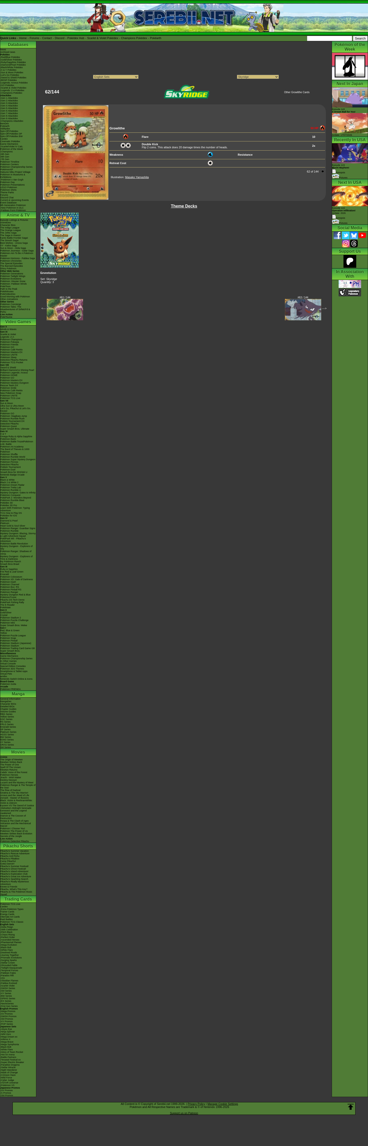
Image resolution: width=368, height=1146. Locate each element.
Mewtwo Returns (8, 770)
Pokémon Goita (8, 684)
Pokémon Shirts (8, 190)
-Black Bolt (5, 947)
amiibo (3, 676)
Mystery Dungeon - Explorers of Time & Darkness (16, 557)
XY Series (5, 742)
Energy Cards (7, 914)
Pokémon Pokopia (9, 342)
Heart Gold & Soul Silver (12, 526)
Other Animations (9, 299)
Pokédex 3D (6, 503)
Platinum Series (8, 732)
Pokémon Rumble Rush (12, 418)
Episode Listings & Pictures (14, 220)
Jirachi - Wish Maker (10, 777)
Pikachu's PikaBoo (9, 858)
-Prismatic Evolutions (11, 957)
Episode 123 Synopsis (340, 169)
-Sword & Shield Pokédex (13, 77)
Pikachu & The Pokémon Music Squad (16, 893)
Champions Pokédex (134, 38)
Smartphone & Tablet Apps (13, 671)
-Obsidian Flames (9, 980)
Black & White (7, 480)
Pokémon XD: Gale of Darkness (16, 579)
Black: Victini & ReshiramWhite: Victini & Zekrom (16, 801)
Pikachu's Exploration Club (14, 874)
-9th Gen (4, 154)
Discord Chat (7, 197)
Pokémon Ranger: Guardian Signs (17, 528)
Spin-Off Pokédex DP (11, 133)
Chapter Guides (8, 709)
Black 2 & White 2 (9, 482)
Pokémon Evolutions (10, 278)
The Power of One (9, 764)
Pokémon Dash (8, 582)
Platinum (4, 523)
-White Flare (6, 950)
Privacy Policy (196, 1103)
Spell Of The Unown (10, 767)
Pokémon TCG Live (10, 398)
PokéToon (5, 286)
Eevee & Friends (8, 886)
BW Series (5, 737)
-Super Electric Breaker (12, 1062)
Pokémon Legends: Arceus (14, 372)
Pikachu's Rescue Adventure (14, 853)
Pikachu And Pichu (9, 856)
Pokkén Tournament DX (12, 421)
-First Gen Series (9, 1006)
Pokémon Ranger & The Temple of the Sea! (18, 786)
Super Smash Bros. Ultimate (14, 429)
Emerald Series (8, 727)
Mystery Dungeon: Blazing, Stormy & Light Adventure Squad (18, 534)
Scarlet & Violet (8, 334)
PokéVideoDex (7, 294)
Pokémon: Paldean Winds (13, 284)
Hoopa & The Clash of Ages (14, 821)
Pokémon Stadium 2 (10, 617)
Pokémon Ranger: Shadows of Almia (15, 552)
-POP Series (6, 1024)
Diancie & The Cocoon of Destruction (13, 817)
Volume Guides (8, 711)
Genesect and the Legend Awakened (13, 811)
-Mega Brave (7, 1042)
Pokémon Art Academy (12, 446)
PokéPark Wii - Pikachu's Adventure (13, 539)
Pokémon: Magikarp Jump (13, 416)
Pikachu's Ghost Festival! (13, 869)
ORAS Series (7, 744)
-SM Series (6, 991)
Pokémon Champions (11, 339)
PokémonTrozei (8, 597)
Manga (18, 694)
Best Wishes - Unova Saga (14, 243)
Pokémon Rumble (9, 531)
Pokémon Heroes (9, 775)
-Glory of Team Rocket (11, 1052)
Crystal (3, 615)
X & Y (3, 434)
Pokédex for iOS (8, 515)
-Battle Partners (8, 1057)
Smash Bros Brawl (9, 564)
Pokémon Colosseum (11, 577)
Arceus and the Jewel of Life (14, 795)
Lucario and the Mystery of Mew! (16, 782)
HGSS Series (7, 734)
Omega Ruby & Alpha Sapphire (16, 436)
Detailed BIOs (7, 706)
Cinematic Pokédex (10, 141)
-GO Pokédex (7, 85)
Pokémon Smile (8, 388)
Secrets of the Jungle (11, 836)
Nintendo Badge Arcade (12, 474)
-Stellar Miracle (8, 1067)
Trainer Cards (7, 911)
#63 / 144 (303, 297)
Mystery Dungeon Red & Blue (15, 594)
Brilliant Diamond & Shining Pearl (17, 370)
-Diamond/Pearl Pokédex (13, 65)
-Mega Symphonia (9, 1044)
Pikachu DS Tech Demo (12, 600)
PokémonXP (6, 169)
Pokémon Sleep (8, 357)
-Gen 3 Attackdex (9, 103)
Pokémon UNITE (9, 354)
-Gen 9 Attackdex (9, 118)
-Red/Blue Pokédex (10, 57)
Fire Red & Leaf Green (12, 571)
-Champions (6, 151)
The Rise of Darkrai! (10, 790)
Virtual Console (8, 663)
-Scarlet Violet (7, 985)
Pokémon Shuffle (9, 454)
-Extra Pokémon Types (12, 909)
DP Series (5, 729)
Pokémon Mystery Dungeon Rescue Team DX (14, 384)
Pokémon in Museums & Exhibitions (12, 175)
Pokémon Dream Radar (12, 485)
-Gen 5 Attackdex (9, 108)
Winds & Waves (8, 329)
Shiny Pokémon (8, 268)
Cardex (4, 139)
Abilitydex (5, 128)
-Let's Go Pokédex (9, 75)
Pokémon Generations (11, 273)
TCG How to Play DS (11, 513)
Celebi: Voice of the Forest (13, 772)
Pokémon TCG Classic (12, 922)
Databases (18, 44)
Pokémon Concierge (10, 304)
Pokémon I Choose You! (12, 828)
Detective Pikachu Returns (13, 360)
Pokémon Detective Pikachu (14, 841)
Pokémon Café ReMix (11, 349)
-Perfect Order (7, 937)
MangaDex (6, 701)
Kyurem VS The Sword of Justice (17, 805)
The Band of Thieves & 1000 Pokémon (14, 450)
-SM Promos (6, 1019)
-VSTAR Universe (9, 1082)
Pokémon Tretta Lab (10, 487)
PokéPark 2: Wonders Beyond (15, 497)
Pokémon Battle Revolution (14, 543)
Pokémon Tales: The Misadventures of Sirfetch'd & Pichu (15, 309)
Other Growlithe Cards (296, 92)
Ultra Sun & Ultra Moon (12, 406)
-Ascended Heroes (9, 939)
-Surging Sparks (8, 960)
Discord (59, 38)
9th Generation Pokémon (13, 205)
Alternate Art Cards (10, 917)
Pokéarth (155, 38)
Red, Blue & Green (10, 630)
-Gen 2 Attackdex (9, 100)
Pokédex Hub (75, 38)
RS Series (5, 722)
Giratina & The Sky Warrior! (14, 792)
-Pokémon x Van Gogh (11, 179)
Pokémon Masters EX (11, 352)
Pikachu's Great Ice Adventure (15, 876)
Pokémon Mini (7, 622)
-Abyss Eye (6, 1029)
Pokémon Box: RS (9, 587)
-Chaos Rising (7, 934)
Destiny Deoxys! (8, 780)
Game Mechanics (9, 144)
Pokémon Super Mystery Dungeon (18, 459)
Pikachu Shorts (18, 846)
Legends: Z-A (7, 337)
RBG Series (6, 714)
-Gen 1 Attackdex (9, 98)
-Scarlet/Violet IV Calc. (11, 146)
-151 (2, 978)
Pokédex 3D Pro (8, 505)
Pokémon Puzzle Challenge (14, 620)
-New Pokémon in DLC (12, 207)
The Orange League (10, 230)
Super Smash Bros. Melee (13, 625)
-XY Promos (6, 1021)
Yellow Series (7, 716)
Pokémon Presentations (12, 185)
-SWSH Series (7, 988)
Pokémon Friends (9, 344)
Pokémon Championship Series (16, 167)
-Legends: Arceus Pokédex (14, 82)
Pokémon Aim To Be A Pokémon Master (16, 254)
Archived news (7, 52)
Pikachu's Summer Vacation (14, 851)
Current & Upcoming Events (14, 200)
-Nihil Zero (5, 1034)
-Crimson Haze (8, 1075)
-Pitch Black (6, 932)
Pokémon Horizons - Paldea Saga (17, 258)
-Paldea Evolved (8, 983)
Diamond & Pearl (9, 520)
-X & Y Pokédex (8, 70)
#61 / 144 (65, 297)
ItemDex (4, 123)
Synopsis (338, 218)
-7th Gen (4, 159)
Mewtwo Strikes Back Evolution (16, 833)
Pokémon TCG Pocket (11, 362)
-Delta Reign (6, 927)
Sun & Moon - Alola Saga (13, 248)
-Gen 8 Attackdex (9, 116)
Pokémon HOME (9, 375)
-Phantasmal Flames (10, 942)
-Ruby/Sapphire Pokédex (13, 62)
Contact (47, 38)
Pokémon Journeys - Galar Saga (17, 250)
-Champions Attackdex (11, 121)
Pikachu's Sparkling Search (14, 879)
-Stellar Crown (7, 962)
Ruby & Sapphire (9, 569)
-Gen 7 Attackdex (9, 113)
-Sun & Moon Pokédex (11, 72)
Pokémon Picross (9, 462)
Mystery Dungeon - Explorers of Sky (16, 547)
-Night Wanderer (8, 1070)
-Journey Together (9, 955)
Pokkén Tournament (10, 467)
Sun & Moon (6, 403)
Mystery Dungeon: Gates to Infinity (18, 492)
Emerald (4, 574)
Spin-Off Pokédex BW (11, 136)
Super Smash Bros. (10, 651)
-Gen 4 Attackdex (9, 105)
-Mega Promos (7, 1011)
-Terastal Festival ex (10, 1059)
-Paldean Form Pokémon (13, 210)
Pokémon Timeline (9, 162)
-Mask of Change (9, 1072)
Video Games (18, 322)
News (3, 49)
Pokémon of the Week (11, 149)
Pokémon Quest (8, 426)
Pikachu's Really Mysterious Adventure (14, 882)
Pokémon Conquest (10, 495)
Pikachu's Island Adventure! (14, 871)
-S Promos (5, 1093)
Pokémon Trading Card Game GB (17, 648)
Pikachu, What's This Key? (14, 889)
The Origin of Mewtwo (11, 759)
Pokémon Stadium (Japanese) (15, 643)
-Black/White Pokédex (11, 67)
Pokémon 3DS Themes (12, 668)
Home (23, 38)
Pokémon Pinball (9, 640)
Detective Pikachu (9, 423)
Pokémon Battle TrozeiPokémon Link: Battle (16, 442)
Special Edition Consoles (13, 666)
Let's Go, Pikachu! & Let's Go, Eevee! (15, 409)
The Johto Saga (8, 232)
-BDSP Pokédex (8, 80)
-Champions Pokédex (11, 93)
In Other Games (8, 661)
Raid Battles (6, 919)
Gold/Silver (6, 612)
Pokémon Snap (8, 638)
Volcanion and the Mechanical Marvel (15, 824)
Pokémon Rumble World (12, 457)
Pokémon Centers (9, 164)
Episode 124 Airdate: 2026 (343, 210)
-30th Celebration (9, 929)
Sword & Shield (8, 367)
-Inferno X (5, 1039)
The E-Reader (7, 605)
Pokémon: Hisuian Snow (12, 281)
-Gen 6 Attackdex (9, 110)
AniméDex (5, 222)
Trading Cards (18, 899)
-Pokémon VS (7, 1085)
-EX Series (5, 1001)
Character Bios (8, 225)
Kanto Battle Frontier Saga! (14, 238)
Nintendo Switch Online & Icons (16, 679)
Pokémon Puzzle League (13, 635)
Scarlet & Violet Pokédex (102, 38)
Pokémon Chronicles (10, 261)
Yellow (3, 633)
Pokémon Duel (7, 469)
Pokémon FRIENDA (10, 689)
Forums (34, 38)
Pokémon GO (7, 347)
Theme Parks (7, 192)
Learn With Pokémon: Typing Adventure (15, 509)
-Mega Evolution (8, 945)
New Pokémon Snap (10, 393)
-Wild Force (6, 1077)
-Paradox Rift (7, 975)
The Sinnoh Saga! (9, 240)
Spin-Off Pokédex (9, 131)
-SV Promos (6, 1014)
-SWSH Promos (8, 1016)
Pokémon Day (7, 182)
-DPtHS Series (7, 998)
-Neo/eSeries (7, 1003)
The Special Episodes (11, 263)
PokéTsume (6, 317)
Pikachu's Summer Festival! (14, 866)
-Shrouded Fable (8, 965)
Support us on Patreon (184, 1113)
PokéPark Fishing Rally (12, 602)
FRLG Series (7, 724)
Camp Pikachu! (8, 861)
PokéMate (5, 607)
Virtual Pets (6, 674)
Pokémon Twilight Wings (12, 276)
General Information (10, 699)
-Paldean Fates (8, 973)
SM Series (5, 747)
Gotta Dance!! (7, 863)
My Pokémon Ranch (10, 561)
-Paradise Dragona (10, 1065)
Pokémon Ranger (9, 592)
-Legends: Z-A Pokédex (12, 90)
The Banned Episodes (11, 266)
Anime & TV (18, 215)
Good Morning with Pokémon (15, 296)
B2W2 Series (7, 739)
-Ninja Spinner (7, 1031)
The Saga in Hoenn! (10, 235)
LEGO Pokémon (8, 187)
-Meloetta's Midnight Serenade (15, 808)
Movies (18, 752)
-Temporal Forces (9, 970)
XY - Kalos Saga (8, 245)
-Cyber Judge (7, 1080)
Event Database (8, 202)
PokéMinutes (7, 291)
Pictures (340, 177)
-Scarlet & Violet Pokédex (13, 88)
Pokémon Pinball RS (10, 589)
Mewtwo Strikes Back (11, 762)
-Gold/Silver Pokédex (11, 59)
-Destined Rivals (8, 952)
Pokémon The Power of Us (14, 831)
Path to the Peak (8, 289)
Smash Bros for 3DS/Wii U (13, 472)
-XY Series (5, 993)
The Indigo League (9, 227)
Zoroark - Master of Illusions (14, 798)
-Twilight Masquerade (11, 968)
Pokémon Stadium (9, 645)
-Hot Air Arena (7, 1054)
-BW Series (6, 996)
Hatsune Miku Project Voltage (15, 172)
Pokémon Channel (9, 584)
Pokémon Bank (8, 439)
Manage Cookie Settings (223, 1103)
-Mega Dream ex (8, 1036)
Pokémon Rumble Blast (12, 500)
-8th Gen (4, 156)
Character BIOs (8, 704)
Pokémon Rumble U (10, 490)
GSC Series (6, 719)
